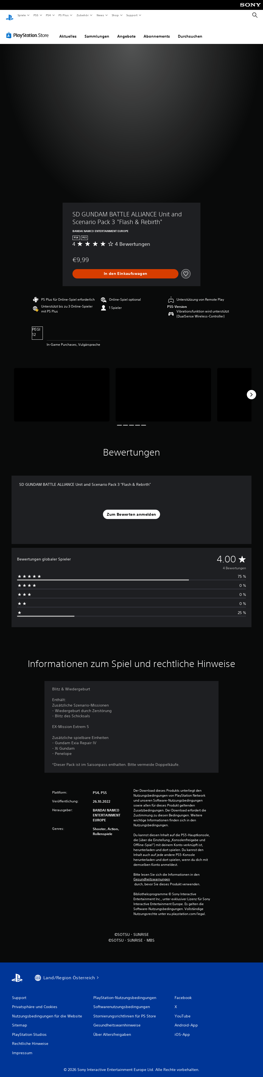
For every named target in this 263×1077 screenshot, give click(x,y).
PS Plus (63, 15)
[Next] (251, 389)
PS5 (36, 15)
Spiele (21, 15)
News (100, 15)
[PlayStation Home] (9, 15)
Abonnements (157, 31)
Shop (115, 15)
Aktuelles (68, 31)
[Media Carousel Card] (62, 390)
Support (132, 15)
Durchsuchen (190, 31)
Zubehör (83, 15)
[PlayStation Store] (28, 30)
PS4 (48, 15)
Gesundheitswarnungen (151, 874)
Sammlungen (97, 31)
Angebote (126, 31)
